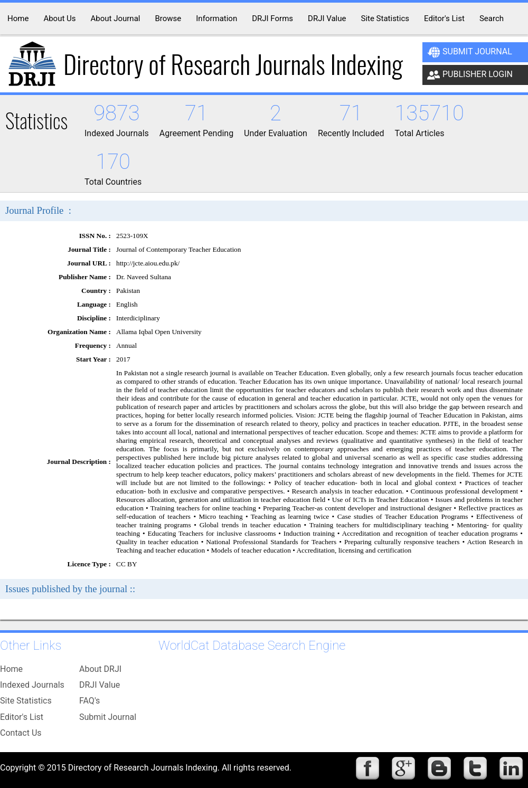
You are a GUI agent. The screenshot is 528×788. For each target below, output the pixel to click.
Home (11, 669)
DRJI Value (99, 685)
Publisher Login (470, 75)
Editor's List (21, 717)
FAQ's (89, 701)
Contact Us (21, 733)
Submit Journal (469, 52)
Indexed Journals (32, 685)
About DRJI (100, 669)
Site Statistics (26, 701)
